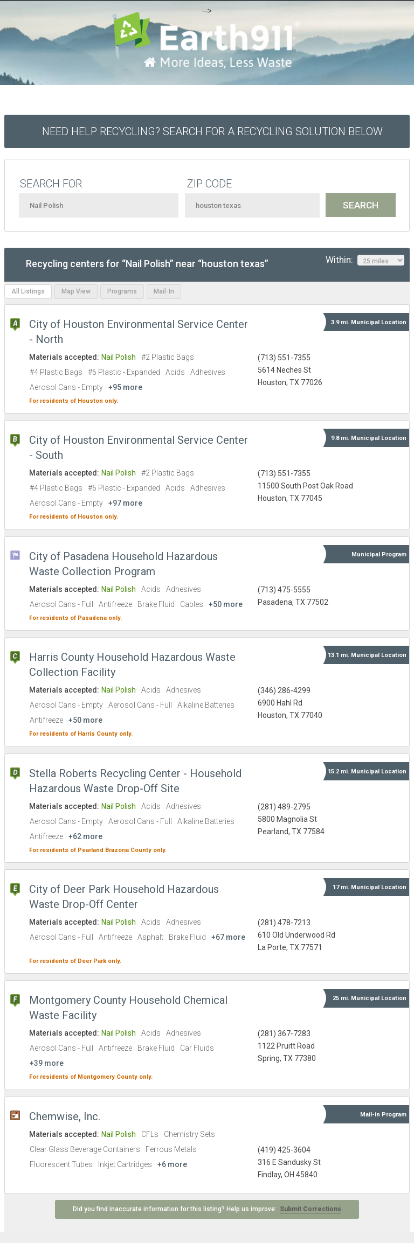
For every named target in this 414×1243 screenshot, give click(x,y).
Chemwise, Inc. (64, 1116)
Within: (365, 260)
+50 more (226, 604)
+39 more (47, 1063)
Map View (76, 291)
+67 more (228, 937)
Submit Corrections (310, 1209)
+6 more (172, 1164)
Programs (122, 291)
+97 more (125, 503)
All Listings (28, 291)
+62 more (85, 836)
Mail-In (164, 291)
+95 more (125, 387)
